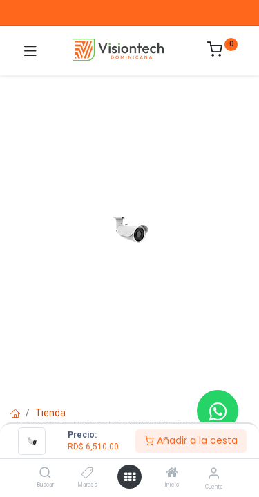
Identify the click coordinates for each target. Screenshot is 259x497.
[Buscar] (45, 473)
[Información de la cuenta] (213, 473)
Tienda (50, 412)
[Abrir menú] (129, 477)
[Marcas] (87, 473)
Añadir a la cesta (191, 440)
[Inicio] (172, 473)
